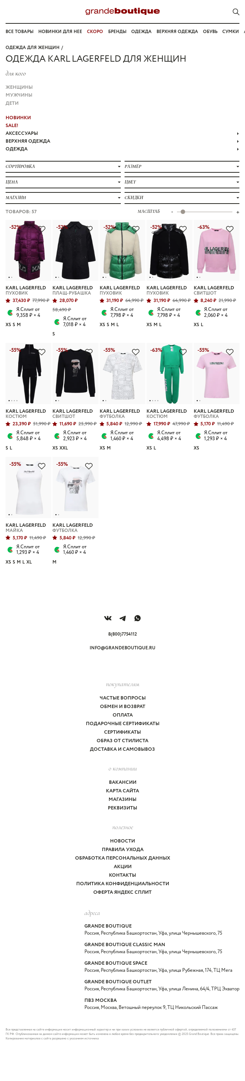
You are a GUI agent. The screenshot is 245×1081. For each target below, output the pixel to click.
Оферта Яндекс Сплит (122, 892)
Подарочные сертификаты (122, 723)
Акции (123, 866)
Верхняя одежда (177, 32)
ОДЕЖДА (122, 149)
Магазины (122, 799)
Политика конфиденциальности (122, 883)
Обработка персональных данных (122, 858)
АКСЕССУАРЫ (122, 133)
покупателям (122, 684)
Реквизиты (122, 808)
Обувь (210, 32)
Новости (122, 841)
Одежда (141, 32)
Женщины (19, 87)
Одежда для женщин (32, 48)
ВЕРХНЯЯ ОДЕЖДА (122, 141)
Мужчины (19, 95)
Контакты (122, 875)
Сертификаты (122, 732)
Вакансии (122, 782)
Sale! (12, 125)
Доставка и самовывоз (122, 749)
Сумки (230, 32)
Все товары (19, 32)
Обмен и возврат (122, 706)
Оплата (123, 715)
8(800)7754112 (122, 634)
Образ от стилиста (122, 740)
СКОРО (95, 32)
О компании (123, 768)
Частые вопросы (123, 698)
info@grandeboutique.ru (122, 648)
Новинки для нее (60, 32)
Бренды (117, 32)
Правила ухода (123, 849)
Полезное (122, 827)
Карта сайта (122, 791)
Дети (12, 103)
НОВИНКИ (18, 117)
